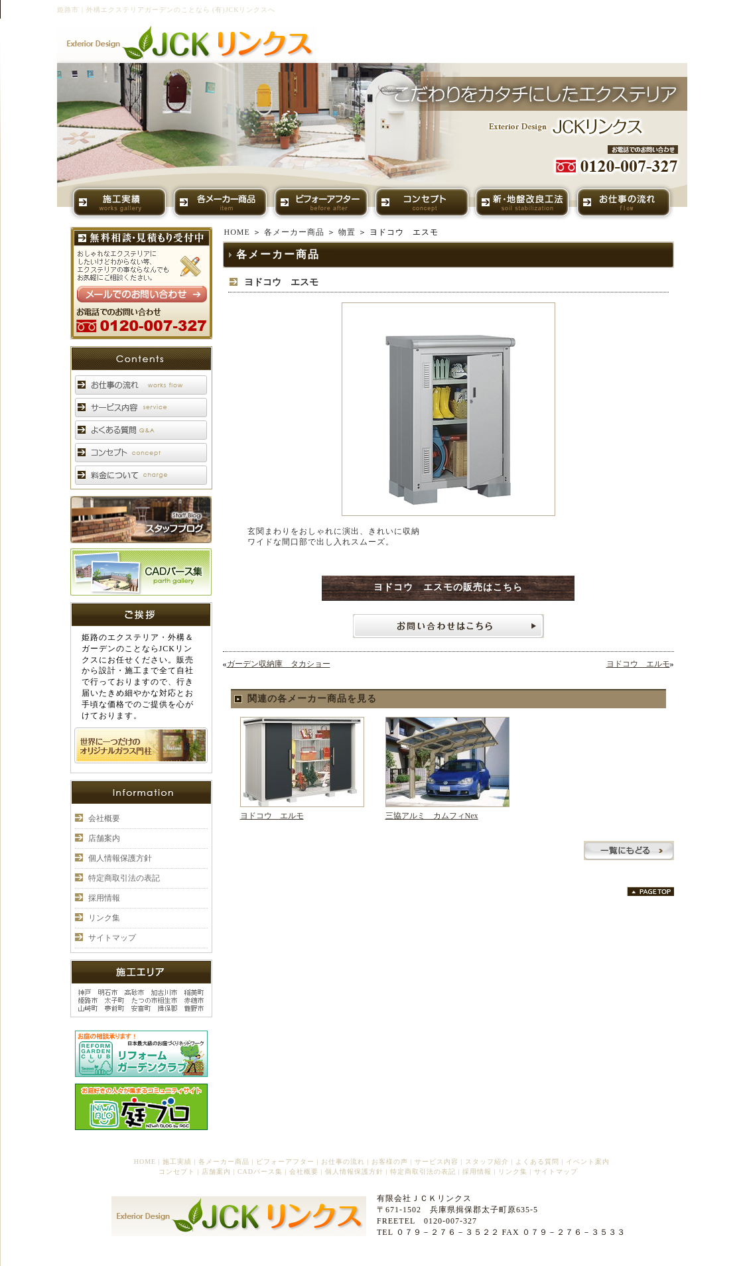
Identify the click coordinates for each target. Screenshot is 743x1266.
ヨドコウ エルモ (638, 663)
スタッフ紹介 (487, 1161)
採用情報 (104, 898)
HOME (237, 232)
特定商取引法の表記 (124, 878)
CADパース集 (260, 1171)
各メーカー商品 (294, 232)
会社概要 (104, 818)
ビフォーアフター (285, 1161)
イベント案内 (588, 1161)
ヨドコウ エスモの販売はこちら (448, 587)
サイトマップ (112, 937)
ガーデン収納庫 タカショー (278, 663)
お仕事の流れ (343, 1161)
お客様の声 (390, 1161)
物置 (347, 232)
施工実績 (177, 1161)
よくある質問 (537, 1161)
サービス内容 (436, 1161)
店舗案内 (104, 838)
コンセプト (177, 1171)
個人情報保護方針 (120, 858)
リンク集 (104, 917)
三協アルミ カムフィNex (431, 815)
